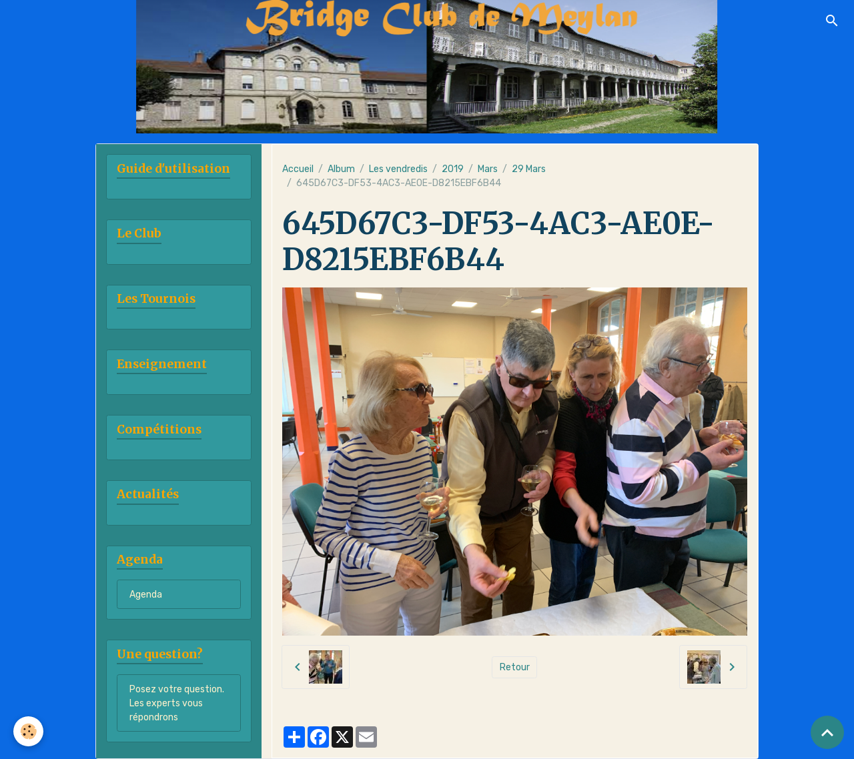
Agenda (145, 594)
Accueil (298, 169)
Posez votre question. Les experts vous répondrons (176, 703)
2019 (453, 169)
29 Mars (529, 169)
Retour (515, 667)
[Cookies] (28, 731)
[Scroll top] (827, 732)
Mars (488, 169)
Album (341, 169)
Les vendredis (398, 169)
